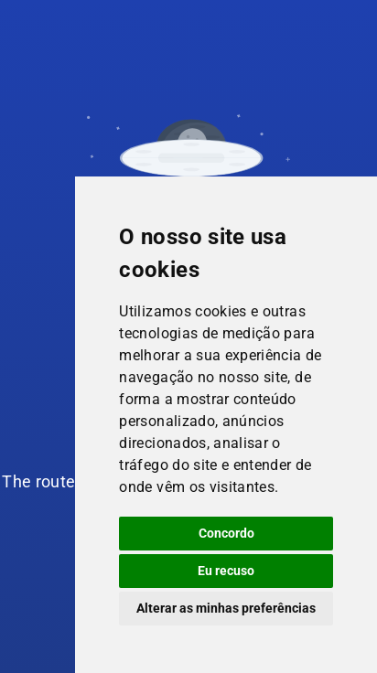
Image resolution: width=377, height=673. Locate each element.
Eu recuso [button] (226, 570)
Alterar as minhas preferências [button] (226, 608)
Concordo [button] (226, 533)
